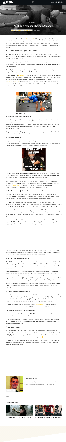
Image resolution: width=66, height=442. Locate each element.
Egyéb (23, 30)
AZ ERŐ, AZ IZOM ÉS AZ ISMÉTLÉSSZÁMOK (48, 412)
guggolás (9, 81)
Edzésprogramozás (16, 30)
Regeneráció (29, 30)
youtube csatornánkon (17, 185)
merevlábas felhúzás (12, 306)
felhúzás (16, 81)
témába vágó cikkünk (29, 39)
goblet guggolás (40, 304)
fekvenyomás (21, 75)
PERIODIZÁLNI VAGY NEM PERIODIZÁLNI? (19, 412)
